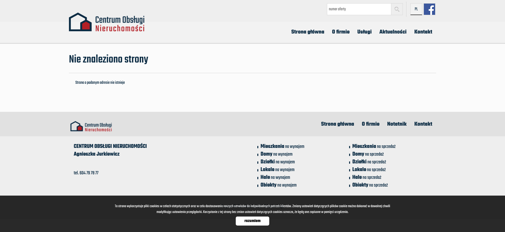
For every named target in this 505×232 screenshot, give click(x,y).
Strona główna (307, 32)
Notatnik (396, 124)
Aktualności (392, 32)
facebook (429, 9)
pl (416, 9)
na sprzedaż (373, 146)
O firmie (341, 32)
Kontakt (423, 32)
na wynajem (282, 146)
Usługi (364, 32)
